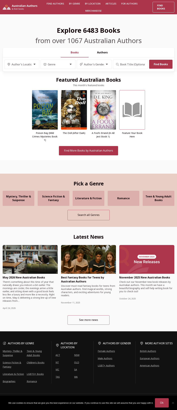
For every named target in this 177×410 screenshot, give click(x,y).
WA (76, 376)
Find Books (161, 7)
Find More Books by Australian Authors (88, 150)
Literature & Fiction (88, 198)
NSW (76, 355)
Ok (162, 403)
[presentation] (30, 259)
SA (75, 369)
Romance (123, 198)
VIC (57, 369)
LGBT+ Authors (106, 365)
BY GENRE (74, 3)
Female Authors (106, 351)
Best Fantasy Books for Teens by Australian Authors (82, 279)
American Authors (149, 365)
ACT (58, 355)
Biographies (9, 381)
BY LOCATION (93, 3)
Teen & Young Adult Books (158, 198)
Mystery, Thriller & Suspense (18, 198)
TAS (58, 376)
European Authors (149, 358)
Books (75, 52)
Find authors (55, 3)
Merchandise (93, 10)
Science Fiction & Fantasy (53, 198)
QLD (76, 362)
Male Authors (105, 358)
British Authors (148, 351)
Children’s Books (35, 362)
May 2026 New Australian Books (24, 277)
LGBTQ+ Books (35, 374)
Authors (102, 52)
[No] (173, 403)
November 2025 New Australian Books (144, 277)
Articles (111, 3)
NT (57, 362)
